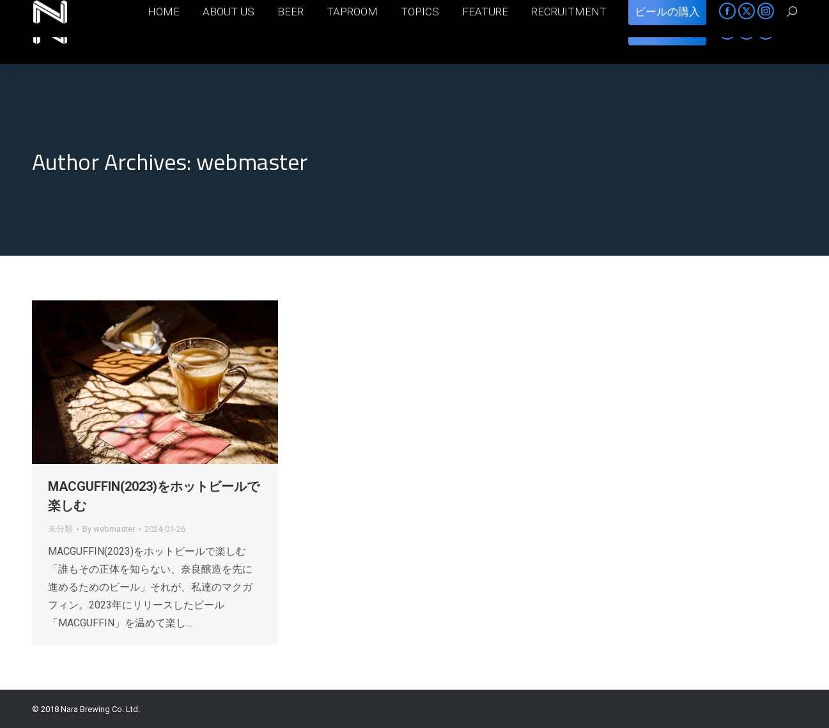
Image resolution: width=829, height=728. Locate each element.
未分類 (60, 529)
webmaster (251, 161)
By (108, 529)
